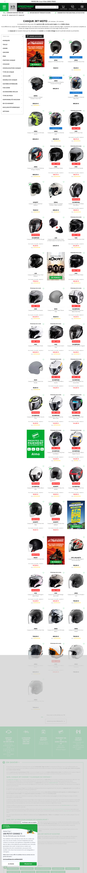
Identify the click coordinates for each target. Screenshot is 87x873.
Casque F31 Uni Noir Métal (76, 275)
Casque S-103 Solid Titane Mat (76, 62)
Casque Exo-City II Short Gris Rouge (76, 489)
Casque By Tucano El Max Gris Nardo (56, 489)
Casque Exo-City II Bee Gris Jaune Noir (76, 382)
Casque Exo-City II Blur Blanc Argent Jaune (76, 453)
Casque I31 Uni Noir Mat (75, 133)
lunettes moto (66, 805)
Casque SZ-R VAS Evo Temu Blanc (35, 666)
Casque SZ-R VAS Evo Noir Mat (35, 630)
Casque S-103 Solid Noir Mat (55, 62)
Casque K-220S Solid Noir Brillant (35, 205)
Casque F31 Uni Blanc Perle (35, 346)
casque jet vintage (13, 780)
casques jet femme (59, 809)
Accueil (4, 15)
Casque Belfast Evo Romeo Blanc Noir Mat (76, 311)
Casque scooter (13, 869)
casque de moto (67, 811)
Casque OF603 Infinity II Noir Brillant (35, 276)
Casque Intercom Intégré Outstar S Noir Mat (35, 98)
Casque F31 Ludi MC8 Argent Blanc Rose (35, 595)
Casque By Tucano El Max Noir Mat (35, 524)
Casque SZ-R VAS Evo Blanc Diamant (76, 666)
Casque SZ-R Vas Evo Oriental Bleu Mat (76, 98)
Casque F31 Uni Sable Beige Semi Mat (55, 595)
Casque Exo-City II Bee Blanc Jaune (56, 382)
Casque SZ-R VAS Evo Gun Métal (76, 631)
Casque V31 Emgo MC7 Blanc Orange (56, 666)
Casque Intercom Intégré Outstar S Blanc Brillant (56, 205)
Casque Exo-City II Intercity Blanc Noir (56, 418)
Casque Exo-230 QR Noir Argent (76, 346)
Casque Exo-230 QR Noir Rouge (35, 239)
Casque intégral (58, 869)
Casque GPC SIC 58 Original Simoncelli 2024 (76, 560)
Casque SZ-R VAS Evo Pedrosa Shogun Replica (35, 169)
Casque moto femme (72, 869)
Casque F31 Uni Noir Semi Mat (76, 239)
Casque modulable (26, 869)
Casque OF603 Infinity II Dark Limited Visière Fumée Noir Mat (55, 240)
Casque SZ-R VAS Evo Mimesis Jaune (35, 133)
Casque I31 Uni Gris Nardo (76, 168)
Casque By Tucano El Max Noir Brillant (55, 524)
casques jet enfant (47, 809)
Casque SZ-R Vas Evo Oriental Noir (56, 133)
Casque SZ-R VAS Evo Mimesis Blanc (55, 631)
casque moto (12, 15)
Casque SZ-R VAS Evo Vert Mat (35, 701)
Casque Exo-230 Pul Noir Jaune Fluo (35, 418)
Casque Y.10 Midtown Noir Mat (35, 559)
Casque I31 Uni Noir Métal (56, 168)
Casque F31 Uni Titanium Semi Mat (55, 347)
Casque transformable (43, 869)
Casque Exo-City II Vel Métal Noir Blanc (76, 205)
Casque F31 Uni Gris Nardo (35, 310)
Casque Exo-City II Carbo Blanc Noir (35, 489)
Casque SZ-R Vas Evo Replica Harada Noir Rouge (56, 83)
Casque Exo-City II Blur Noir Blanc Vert (76, 418)
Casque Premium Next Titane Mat (56, 311)
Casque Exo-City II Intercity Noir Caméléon (55, 453)
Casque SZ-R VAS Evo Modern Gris (76, 595)
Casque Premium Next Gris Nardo (35, 382)
